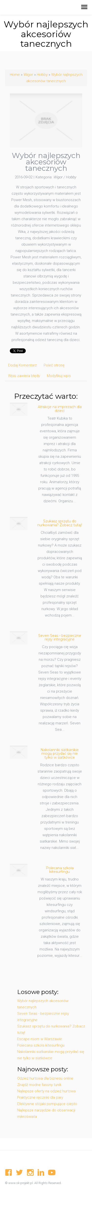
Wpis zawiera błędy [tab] (24, 376)
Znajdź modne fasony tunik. (39, 1085)
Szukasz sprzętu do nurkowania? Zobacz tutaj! (59, 523)
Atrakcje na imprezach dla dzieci (60, 409)
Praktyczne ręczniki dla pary (40, 1097)
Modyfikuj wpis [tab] (59, 376)
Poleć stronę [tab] (54, 365)
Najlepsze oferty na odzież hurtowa (46, 1091)
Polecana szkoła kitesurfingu (60, 870)
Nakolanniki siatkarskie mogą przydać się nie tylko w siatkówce (59, 754)
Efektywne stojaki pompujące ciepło (47, 1104)
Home (15, 74)
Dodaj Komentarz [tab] (22, 365)
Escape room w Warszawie (39, 1039)
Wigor (28, 74)
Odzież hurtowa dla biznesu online (45, 1078)
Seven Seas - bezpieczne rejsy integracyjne (59, 637)
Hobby (42, 74)
